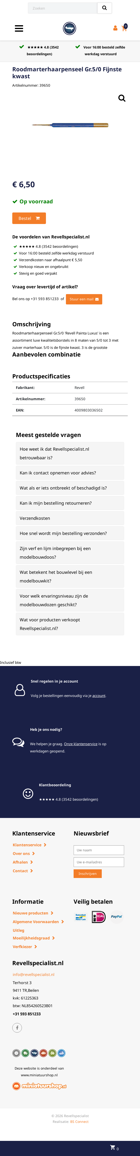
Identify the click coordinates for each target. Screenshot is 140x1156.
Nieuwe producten (30, 913)
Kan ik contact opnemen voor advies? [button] (58, 473)
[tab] (70, 453)
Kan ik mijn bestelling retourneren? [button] (56, 503)
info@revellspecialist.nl (33, 974)
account (98, 695)
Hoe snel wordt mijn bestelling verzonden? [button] (63, 533)
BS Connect (79, 1121)
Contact (20, 870)
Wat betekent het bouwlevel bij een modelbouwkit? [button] (56, 576)
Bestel (29, 218)
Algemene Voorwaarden (36, 921)
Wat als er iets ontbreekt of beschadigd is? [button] (63, 488)
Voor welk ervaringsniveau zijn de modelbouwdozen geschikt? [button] (54, 600)
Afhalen (20, 862)
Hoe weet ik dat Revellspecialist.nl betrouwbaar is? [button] (54, 453)
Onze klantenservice (80, 743)
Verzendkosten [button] (35, 518)
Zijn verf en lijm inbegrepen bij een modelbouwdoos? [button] (55, 552)
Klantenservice (27, 844)
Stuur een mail (84, 299)
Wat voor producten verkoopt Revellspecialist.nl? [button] (50, 624)
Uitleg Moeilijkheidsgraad (31, 934)
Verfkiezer (22, 946)
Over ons (21, 853)
